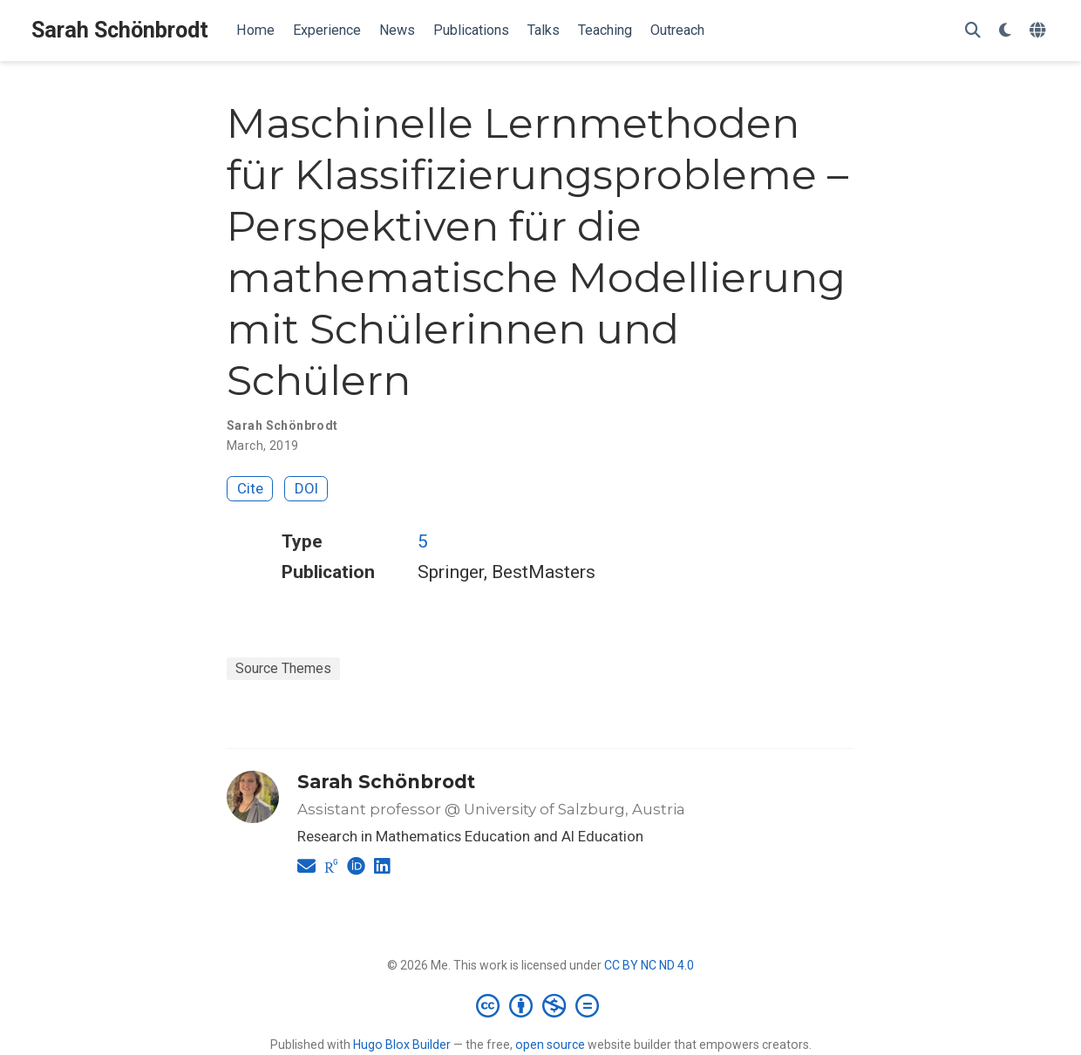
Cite (250, 488)
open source (550, 1045)
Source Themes (283, 668)
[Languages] (1040, 31)
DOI (306, 488)
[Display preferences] (1005, 31)
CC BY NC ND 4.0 (649, 965)
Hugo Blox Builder (402, 1045)
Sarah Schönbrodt (119, 30)
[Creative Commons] (541, 1005)
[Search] (973, 31)
